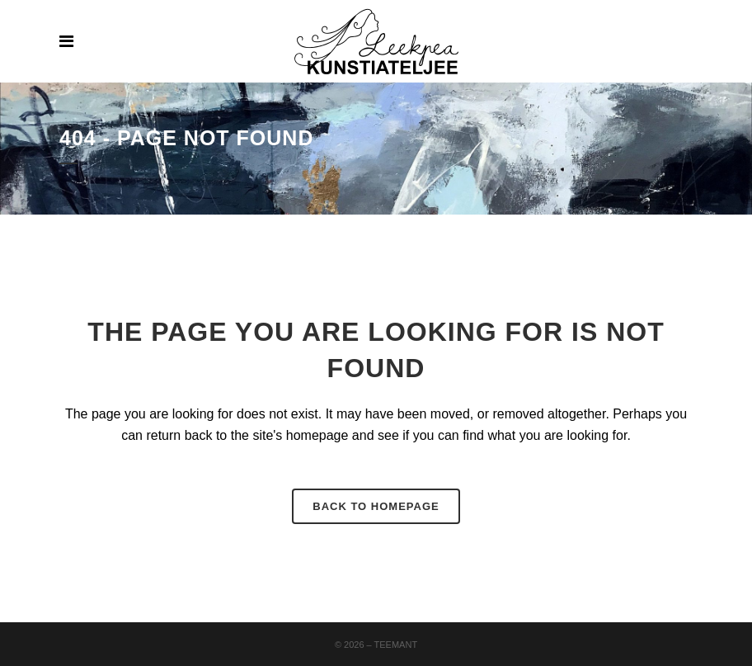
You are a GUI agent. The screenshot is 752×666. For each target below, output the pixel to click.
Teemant (396, 644)
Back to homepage (376, 506)
